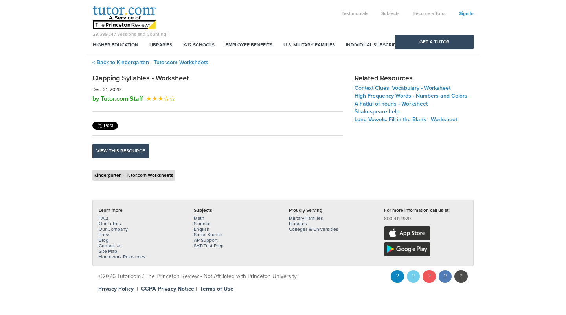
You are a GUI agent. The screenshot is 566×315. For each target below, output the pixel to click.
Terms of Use (216, 288)
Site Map (108, 251)
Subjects (390, 13)
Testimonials (355, 13)
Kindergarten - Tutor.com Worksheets (133, 175)
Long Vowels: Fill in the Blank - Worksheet (406, 119)
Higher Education (115, 45)
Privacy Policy (116, 288)
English (201, 229)
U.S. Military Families (309, 45)
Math (199, 218)
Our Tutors (110, 223)
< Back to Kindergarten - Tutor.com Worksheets (150, 62)
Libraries (160, 45)
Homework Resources (122, 256)
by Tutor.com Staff (117, 99)
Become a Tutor (429, 13)
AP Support (206, 240)
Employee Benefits (249, 45)
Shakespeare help (377, 111)
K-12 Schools (199, 45)
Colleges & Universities (313, 229)
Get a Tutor (434, 41)
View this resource (120, 151)
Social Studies (209, 234)
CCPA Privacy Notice (167, 288)
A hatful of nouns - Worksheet (391, 103)
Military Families (306, 218)
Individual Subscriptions (378, 45)
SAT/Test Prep (209, 245)
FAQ (103, 218)
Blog (103, 240)
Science (202, 223)
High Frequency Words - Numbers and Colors (411, 96)
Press (104, 234)
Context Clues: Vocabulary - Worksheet (402, 88)
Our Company (113, 229)
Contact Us (110, 245)
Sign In (466, 13)
